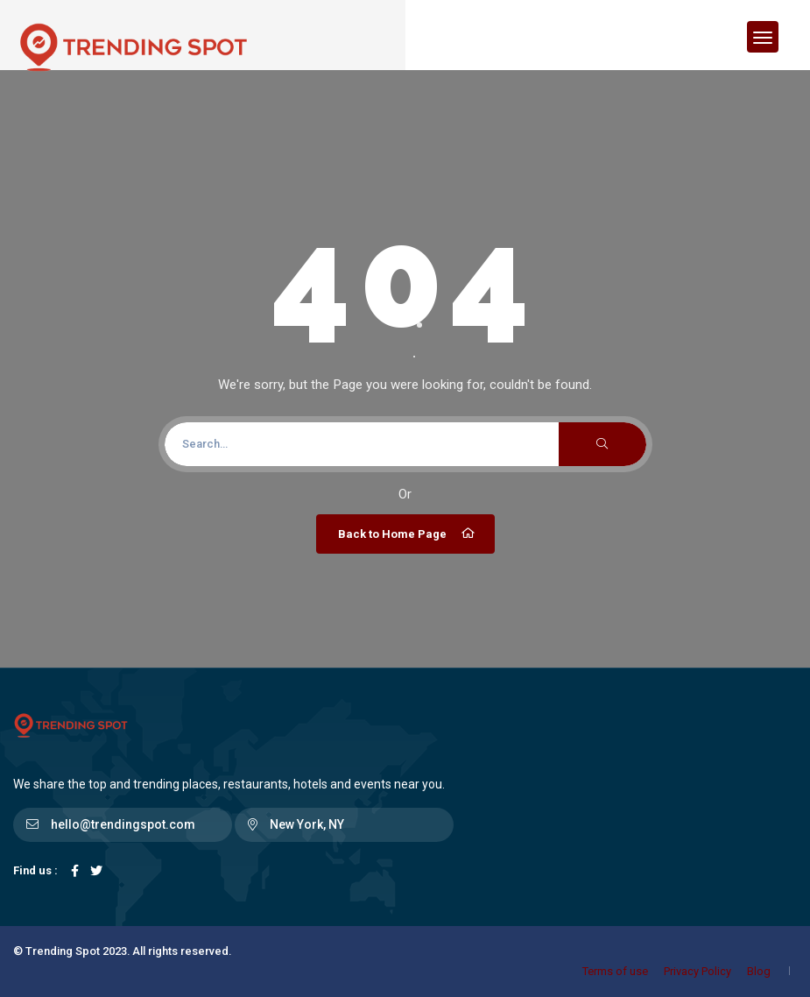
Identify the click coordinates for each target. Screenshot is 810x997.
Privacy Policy (697, 971)
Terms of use (615, 971)
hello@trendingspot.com (123, 824)
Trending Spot (62, 951)
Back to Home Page (407, 533)
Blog (759, 971)
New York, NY (307, 824)
